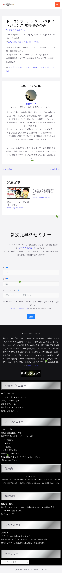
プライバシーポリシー (19, 308)
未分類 (10, 30)
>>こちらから (26, 479)
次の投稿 (55, 169)
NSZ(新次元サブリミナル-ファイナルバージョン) (21, 457)
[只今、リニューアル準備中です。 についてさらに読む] (18, 193)
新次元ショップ (7, 514)
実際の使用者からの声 (10, 453)
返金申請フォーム (8, 404)
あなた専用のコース (27, 248)
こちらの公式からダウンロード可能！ (24, 42)
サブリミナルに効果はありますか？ (15, 536)
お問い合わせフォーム (10, 411)
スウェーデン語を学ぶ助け (12, 511)
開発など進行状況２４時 (11, 433)
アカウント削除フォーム (11, 401)
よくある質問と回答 (9, 450)
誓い (6, 443)
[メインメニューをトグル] (57, 4)
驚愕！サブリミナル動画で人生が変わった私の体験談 (23, 543)
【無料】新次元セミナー (11, 460)
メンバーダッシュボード (14, 397)
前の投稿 (7, 169)
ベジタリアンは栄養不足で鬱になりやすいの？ (43, 192)
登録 (31, 316)
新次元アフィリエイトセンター (13, 407)
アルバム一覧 (6, 429)
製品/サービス (7, 504)
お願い (7, 447)
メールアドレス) (9, 290)
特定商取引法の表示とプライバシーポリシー (19, 436)
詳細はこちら (32, 365)
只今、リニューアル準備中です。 (18, 203)
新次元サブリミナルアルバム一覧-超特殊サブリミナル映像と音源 (27, 507)
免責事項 (8, 440)
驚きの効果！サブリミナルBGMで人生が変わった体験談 (24, 539)
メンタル (4, 533)
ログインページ (7, 393)
